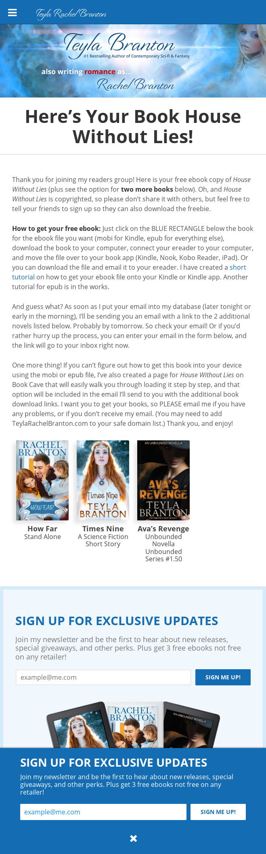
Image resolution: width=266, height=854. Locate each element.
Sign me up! (223, 677)
